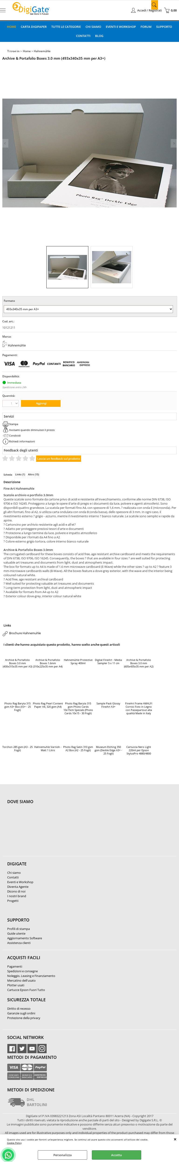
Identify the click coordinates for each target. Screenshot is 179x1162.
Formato (9, 301)
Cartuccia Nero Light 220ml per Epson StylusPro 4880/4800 (138, 750)
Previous (5, 143)
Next (174, 143)
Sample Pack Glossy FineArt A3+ (108, 705)
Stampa (13, 424)
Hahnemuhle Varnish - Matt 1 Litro (48, 748)
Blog (99, 36)
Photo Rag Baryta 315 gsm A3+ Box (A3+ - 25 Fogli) (17, 707)
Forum (146, 27)
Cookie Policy (14, 1142)
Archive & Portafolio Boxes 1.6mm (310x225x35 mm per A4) (47, 663)
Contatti (83, 36)
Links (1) (20, 474)
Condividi (15, 435)
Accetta (116, 1155)
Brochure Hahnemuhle (25, 633)
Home (11, 27)
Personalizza (62, 1155)
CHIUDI (175, 1139)
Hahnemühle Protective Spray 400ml (78, 661)
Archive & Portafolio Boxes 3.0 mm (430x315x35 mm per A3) (17, 663)
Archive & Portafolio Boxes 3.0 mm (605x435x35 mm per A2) (138, 663)
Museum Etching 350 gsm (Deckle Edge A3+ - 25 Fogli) (108, 750)
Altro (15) (33, 474)
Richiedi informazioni (22, 441)
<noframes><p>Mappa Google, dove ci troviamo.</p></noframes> (42, 832)
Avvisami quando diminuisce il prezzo (32, 430)
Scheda (7, 474)
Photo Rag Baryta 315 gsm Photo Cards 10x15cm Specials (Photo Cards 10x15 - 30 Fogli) (78, 708)
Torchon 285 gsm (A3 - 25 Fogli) (17, 748)
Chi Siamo (93, 27)
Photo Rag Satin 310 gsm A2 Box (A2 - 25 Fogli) (78, 748)
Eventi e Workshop (121, 27)
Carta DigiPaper (34, 27)
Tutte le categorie (66, 27)
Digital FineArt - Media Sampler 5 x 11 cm (108, 661)
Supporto (164, 27)
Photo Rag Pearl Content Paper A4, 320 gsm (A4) (48, 705)
